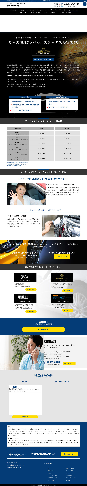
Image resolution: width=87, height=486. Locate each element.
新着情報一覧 (25, 416)
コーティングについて (32, 10)
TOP (49, 468)
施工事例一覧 (42, 329)
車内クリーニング (42, 13)
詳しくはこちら (30, 289)
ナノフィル (43, 10)
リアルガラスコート (60, 10)
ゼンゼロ (50, 10)
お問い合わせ (69, 475)
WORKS (62, 13)
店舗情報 (68, 13)
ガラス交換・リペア (21, 13)
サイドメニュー (53, 13)
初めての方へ (13, 10)
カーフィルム (32, 13)
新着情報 (68, 480)
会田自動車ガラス (16, 5)
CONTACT (69, 363)
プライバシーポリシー (71, 477)
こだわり (22, 10)
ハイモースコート (72, 10)
